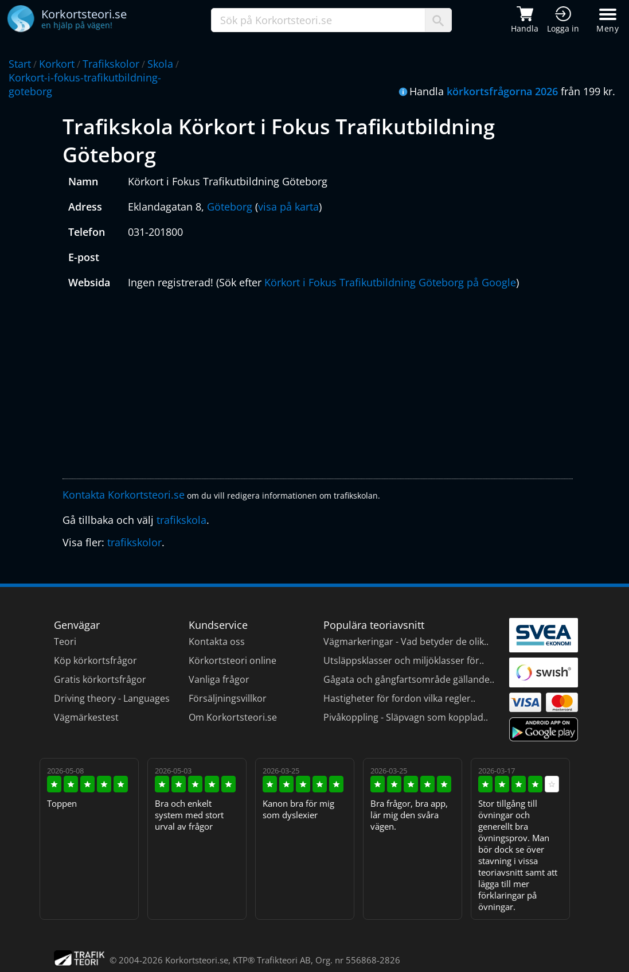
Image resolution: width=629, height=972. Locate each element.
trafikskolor (134, 542)
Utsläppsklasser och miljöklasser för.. (403, 660)
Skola (160, 64)
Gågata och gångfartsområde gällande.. (408, 679)
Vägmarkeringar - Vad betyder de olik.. (406, 641)
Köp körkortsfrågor (95, 660)
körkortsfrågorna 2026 (502, 91)
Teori (65, 641)
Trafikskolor (111, 64)
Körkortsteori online (232, 660)
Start (20, 64)
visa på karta (288, 206)
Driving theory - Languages (112, 698)
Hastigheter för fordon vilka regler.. (399, 698)
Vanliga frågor (219, 679)
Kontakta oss (217, 641)
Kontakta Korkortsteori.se (123, 494)
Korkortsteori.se (196, 960)
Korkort (57, 64)
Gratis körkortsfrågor (100, 679)
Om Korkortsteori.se (233, 717)
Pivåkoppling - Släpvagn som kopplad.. (405, 717)
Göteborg (229, 206)
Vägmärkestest (86, 717)
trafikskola (181, 520)
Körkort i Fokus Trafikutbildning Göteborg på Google (390, 282)
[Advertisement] (317, 386)
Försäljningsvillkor (228, 698)
